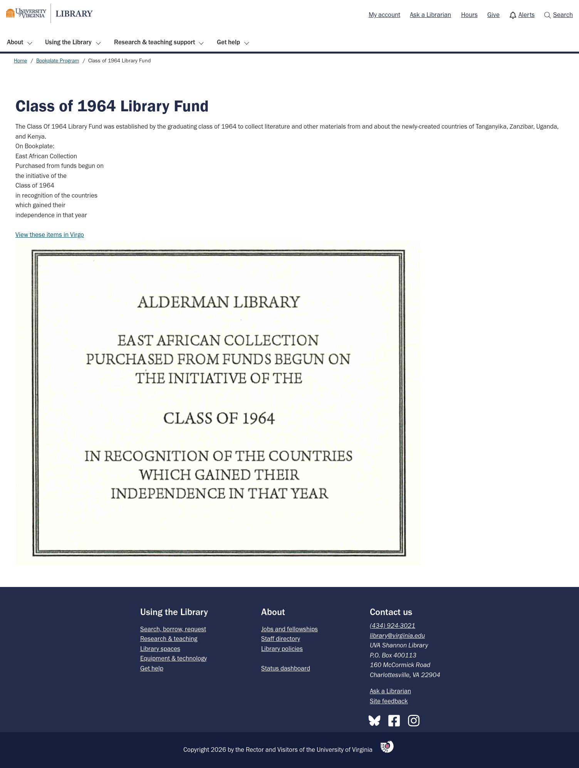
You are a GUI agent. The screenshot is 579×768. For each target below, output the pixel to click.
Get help (228, 42)
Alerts (527, 14)
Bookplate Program (57, 60)
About (15, 42)
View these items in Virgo (49, 234)
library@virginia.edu (397, 635)
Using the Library (68, 42)
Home (20, 60)
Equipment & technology (173, 658)
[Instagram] (415, 719)
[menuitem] (384, 15)
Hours (469, 14)
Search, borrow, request (173, 629)
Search (563, 14)
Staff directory (280, 638)
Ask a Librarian (430, 14)
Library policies (282, 648)
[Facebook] (396, 719)
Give (493, 14)
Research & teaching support (154, 42)
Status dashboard (285, 668)
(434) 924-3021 (392, 625)
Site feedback (389, 701)
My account (384, 14)
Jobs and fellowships (289, 629)
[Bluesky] (376, 719)
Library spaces (160, 648)
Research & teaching (168, 638)
